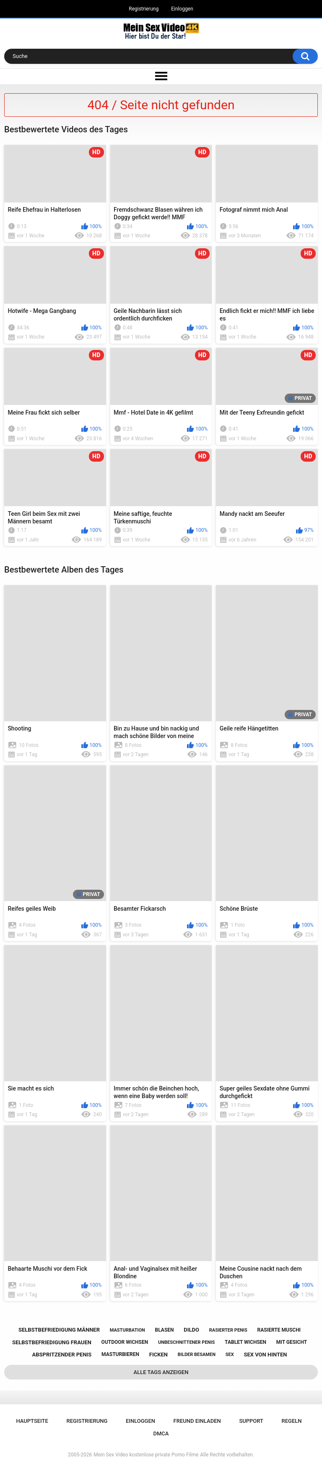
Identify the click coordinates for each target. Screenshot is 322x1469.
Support (251, 1421)
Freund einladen (197, 1421)
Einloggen (182, 9)
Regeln (292, 1421)
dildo (191, 1330)
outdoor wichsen (124, 1342)
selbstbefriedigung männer (59, 1330)
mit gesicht (291, 1342)
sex (230, 1354)
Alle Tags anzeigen (161, 1372)
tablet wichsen (245, 1342)
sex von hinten (265, 1354)
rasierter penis (228, 1330)
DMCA (161, 1433)
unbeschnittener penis (186, 1342)
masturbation (127, 1330)
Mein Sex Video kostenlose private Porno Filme (145, 1455)
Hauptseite (32, 1421)
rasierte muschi (279, 1330)
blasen (164, 1330)
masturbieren (120, 1354)
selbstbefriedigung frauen (51, 1342)
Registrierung (143, 9)
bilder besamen (197, 1354)
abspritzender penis (62, 1354)
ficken (158, 1354)
